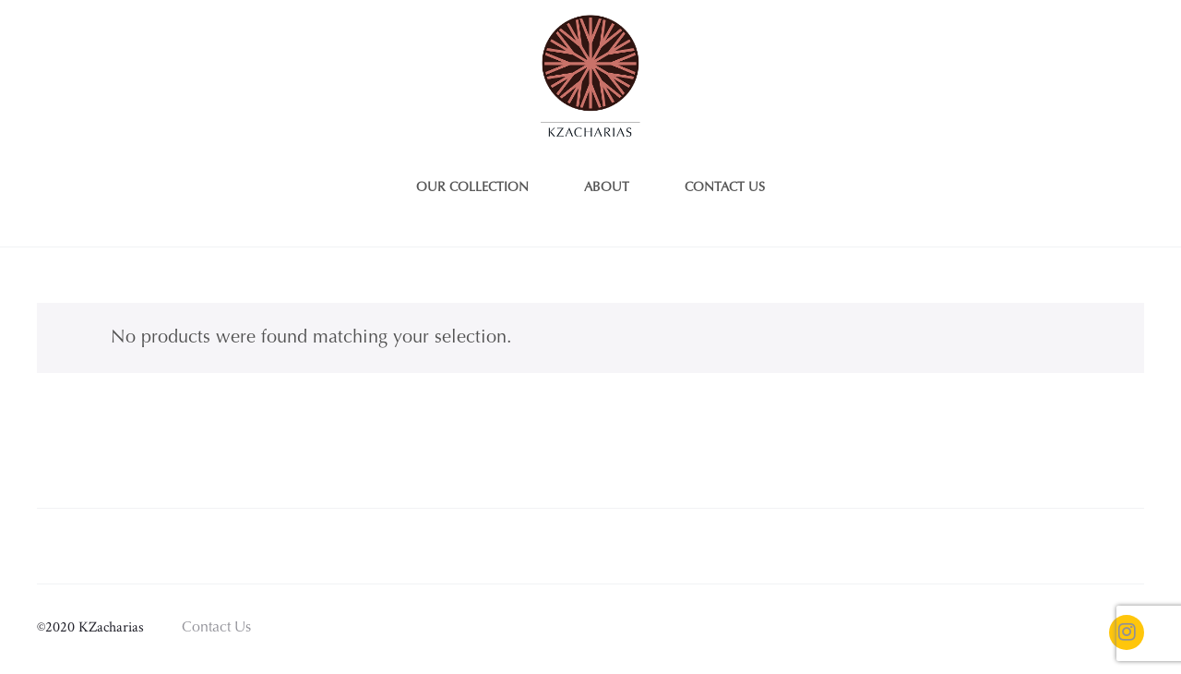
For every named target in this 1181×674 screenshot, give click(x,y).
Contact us (725, 188)
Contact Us (216, 627)
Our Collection (472, 188)
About (606, 188)
